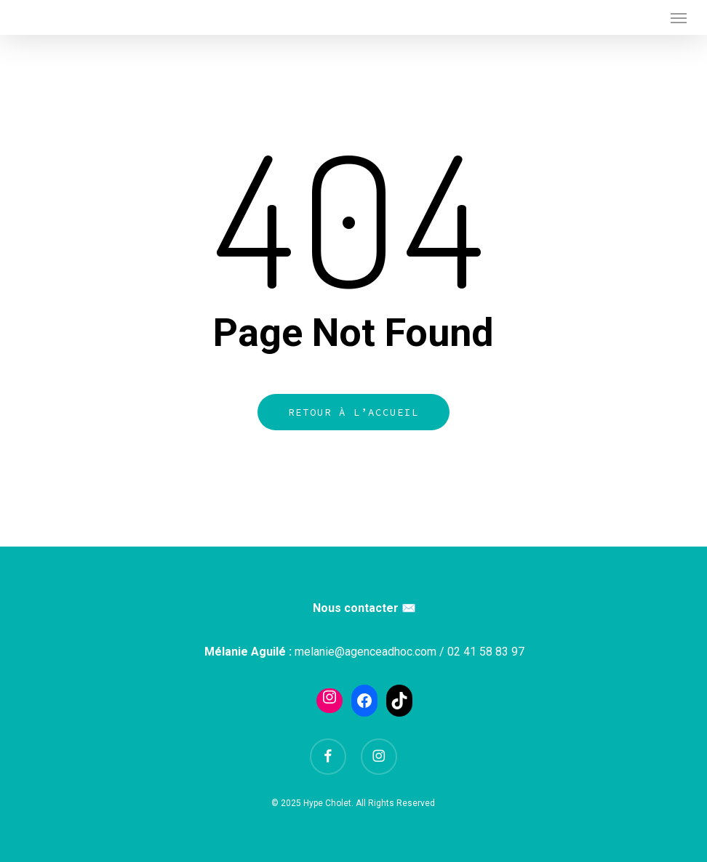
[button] (679, 17)
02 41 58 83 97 (485, 651)
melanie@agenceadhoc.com (365, 651)
